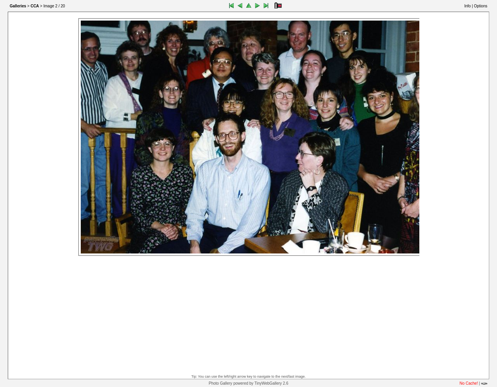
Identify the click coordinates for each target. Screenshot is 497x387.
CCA (35, 6)
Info (467, 6)
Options (480, 6)
